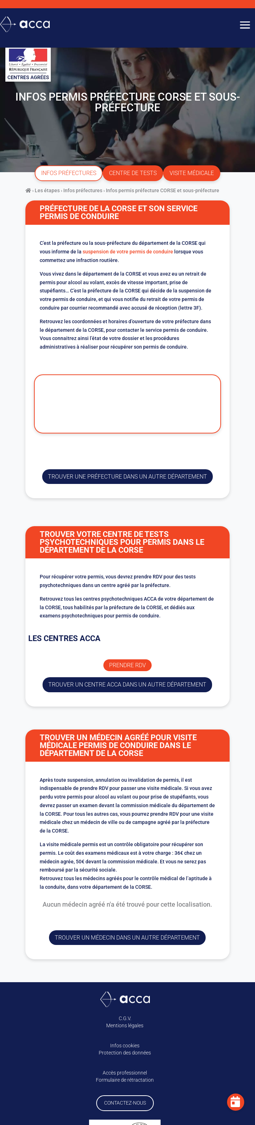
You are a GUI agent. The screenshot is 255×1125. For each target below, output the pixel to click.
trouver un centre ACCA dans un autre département (127, 684)
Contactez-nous (125, 1103)
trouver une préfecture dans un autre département (127, 476)
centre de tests (133, 173)
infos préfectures (68, 173)
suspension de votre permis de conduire (128, 251)
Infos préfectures (82, 190)
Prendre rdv (127, 665)
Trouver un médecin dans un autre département (127, 937)
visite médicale (192, 173)
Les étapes (47, 190)
